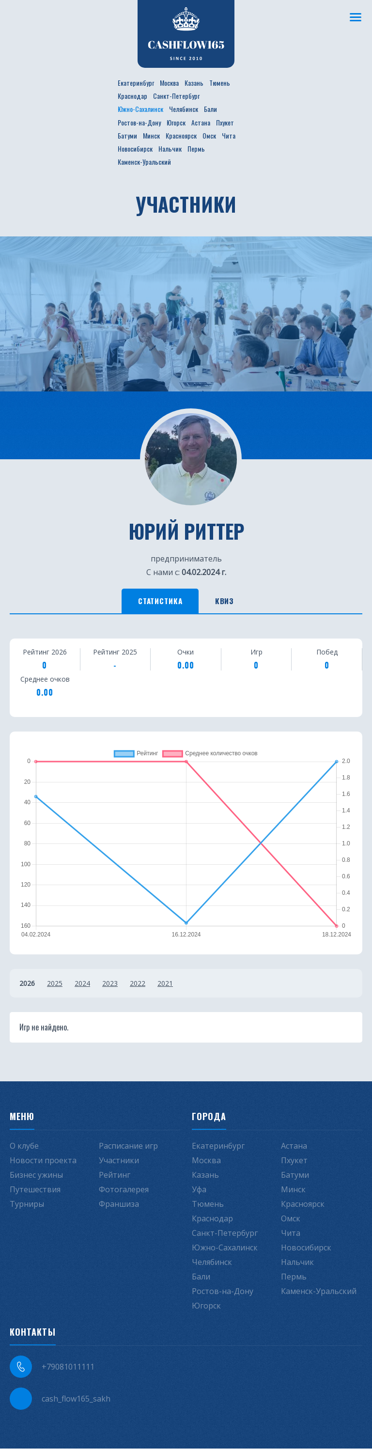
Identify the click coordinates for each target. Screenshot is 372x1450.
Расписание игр (128, 1147)
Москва (169, 83)
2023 (110, 984)
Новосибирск (135, 148)
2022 (137, 984)
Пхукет (225, 122)
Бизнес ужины (36, 1176)
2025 (54, 984)
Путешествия (35, 1190)
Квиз (229, 602)
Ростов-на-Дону (139, 122)
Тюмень (219, 83)
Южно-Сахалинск (140, 109)
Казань (194, 83)
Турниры (27, 1205)
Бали (210, 109)
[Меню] (355, 17)
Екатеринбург (136, 83)
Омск (209, 135)
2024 (82, 984)
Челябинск (183, 109)
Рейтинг (114, 1176)
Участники (119, 1161)
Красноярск (181, 135)
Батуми (127, 135)
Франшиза (119, 1205)
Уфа (199, 1190)
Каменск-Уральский (144, 161)
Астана (200, 122)
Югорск (176, 122)
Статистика (157, 602)
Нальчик (170, 148)
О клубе (24, 1147)
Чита (228, 135)
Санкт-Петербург (176, 96)
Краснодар (132, 96)
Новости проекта (43, 1161)
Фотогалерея (124, 1190)
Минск (151, 135)
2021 (165, 984)
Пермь (196, 148)
